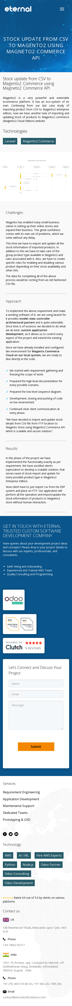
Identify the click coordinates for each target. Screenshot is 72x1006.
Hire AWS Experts (49, 855)
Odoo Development (19, 883)
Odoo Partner (51, 865)
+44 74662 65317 (14, 945)
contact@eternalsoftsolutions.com (24, 997)
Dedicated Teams (15, 813)
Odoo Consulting (17, 874)
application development (21, 799)
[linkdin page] (16, 834)
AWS (8, 855)
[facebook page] (5, 834)
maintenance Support (18, 806)
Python (10, 865)
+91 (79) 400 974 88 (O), (18, 984)
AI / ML (24, 855)
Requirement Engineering (21, 792)
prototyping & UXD (16, 820)
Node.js (28, 865)
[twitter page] (10, 834)
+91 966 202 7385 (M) (47, 984)
